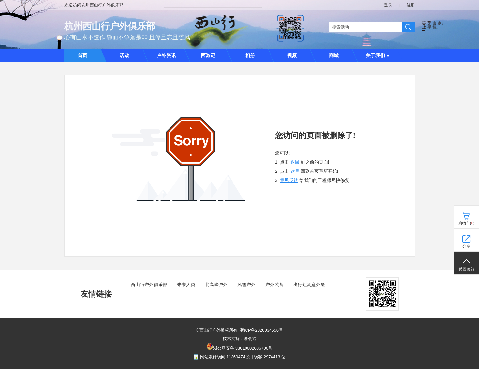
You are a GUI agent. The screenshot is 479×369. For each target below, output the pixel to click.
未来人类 (186, 284)
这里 (294, 171)
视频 (292, 55)
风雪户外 (246, 284)
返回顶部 (466, 269)
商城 (334, 55)
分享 (466, 246)
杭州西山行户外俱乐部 (109, 26)
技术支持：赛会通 (240, 338)
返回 (294, 162)
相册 (250, 55)
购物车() (466, 223)
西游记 (208, 55)
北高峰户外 (216, 284)
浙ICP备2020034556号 (261, 330)
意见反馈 (289, 180)
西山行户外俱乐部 (149, 284)
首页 (82, 55)
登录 (388, 5)
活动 (124, 55)
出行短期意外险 (309, 284)
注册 (411, 5)
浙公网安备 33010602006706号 (242, 348)
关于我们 (377, 55)
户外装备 (274, 284)
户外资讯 (166, 55)
